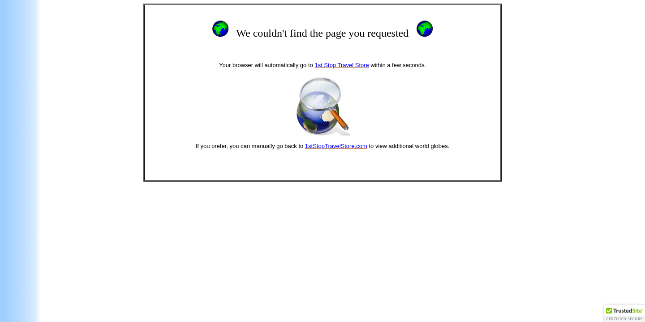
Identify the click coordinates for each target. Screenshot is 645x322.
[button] (624, 313)
